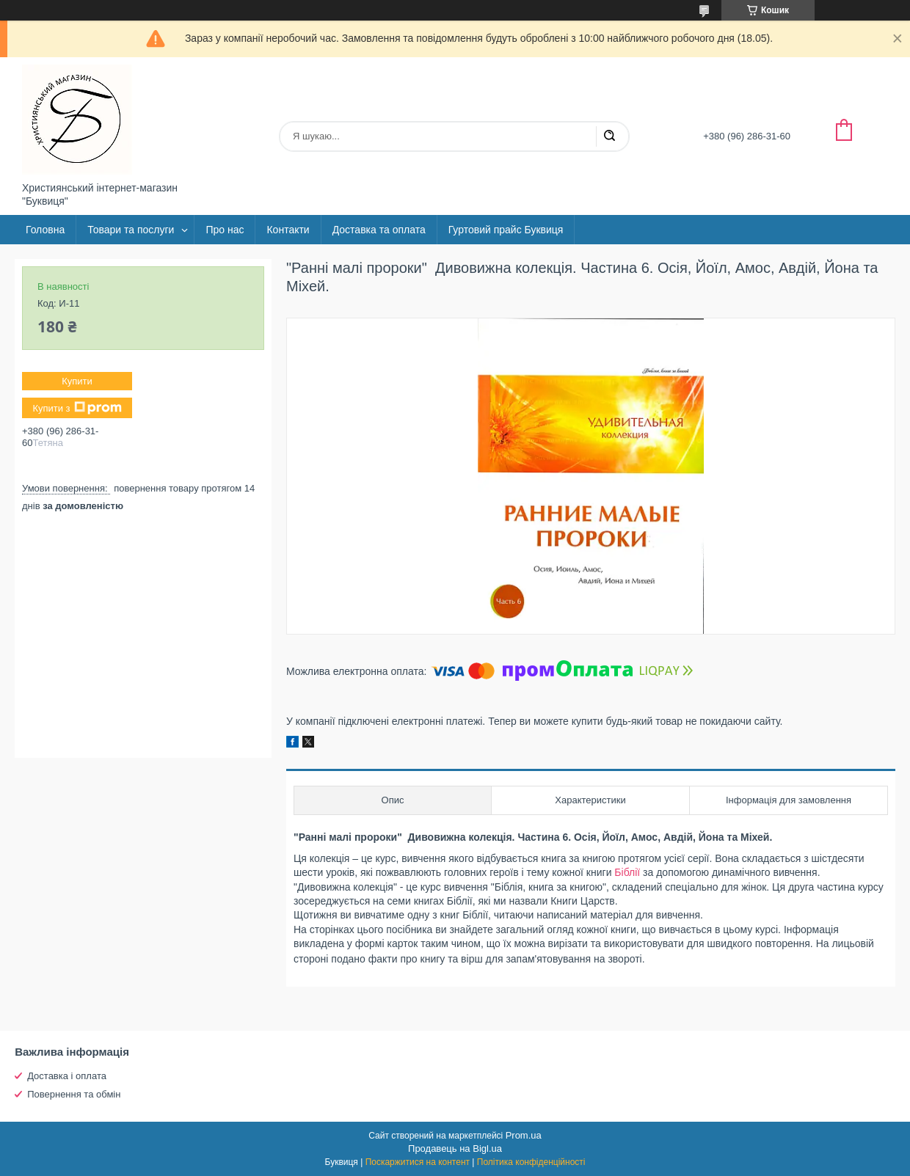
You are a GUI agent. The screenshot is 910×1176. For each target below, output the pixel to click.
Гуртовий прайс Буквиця (506, 229)
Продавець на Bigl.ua (455, 1148)
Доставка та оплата (379, 229)
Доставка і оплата (66, 1075)
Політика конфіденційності (531, 1162)
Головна (45, 229)
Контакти (287, 229)
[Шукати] (609, 136)
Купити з (76, 407)
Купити (77, 381)
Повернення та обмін (73, 1094)
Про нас (224, 229)
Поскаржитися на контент (417, 1162)
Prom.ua (524, 1135)
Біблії (627, 872)
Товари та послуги (130, 229)
